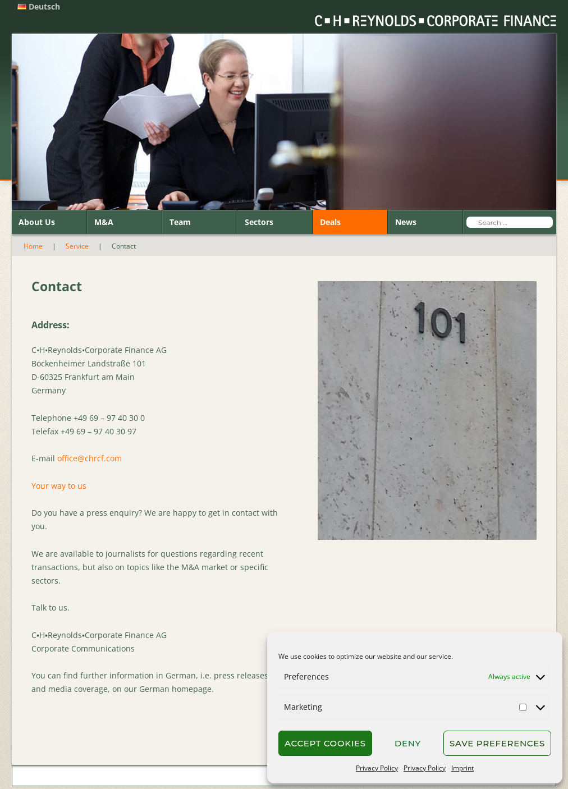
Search (113, 776)
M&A (103, 222)
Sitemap (150, 776)
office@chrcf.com (89, 458)
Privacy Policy (377, 768)
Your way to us (58, 485)
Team (180, 222)
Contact (77, 776)
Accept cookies (325, 743)
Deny (408, 743)
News (405, 222)
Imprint (462, 768)
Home (33, 246)
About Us (37, 222)
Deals (330, 222)
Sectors (259, 222)
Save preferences (497, 743)
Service (77, 246)
